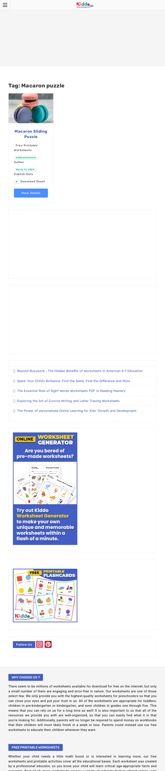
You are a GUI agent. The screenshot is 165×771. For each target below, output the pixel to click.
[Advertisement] (82, 33)
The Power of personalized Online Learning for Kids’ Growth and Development (76, 411)
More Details (30, 193)
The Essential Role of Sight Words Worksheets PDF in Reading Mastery (71, 391)
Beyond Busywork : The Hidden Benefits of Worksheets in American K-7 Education (80, 371)
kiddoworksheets (26, 157)
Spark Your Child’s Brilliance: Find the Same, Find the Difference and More (73, 381)
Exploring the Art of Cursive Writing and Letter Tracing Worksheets (68, 401)
